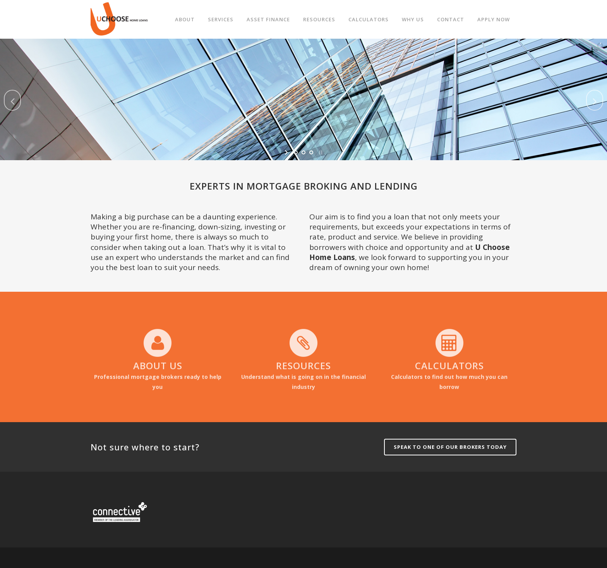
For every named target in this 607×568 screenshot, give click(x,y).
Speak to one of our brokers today (450, 446)
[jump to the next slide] (594, 100)
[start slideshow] (287, 152)
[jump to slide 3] (311, 152)
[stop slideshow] (320, 152)
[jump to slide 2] (303, 152)
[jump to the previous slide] (12, 100)
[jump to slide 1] (296, 152)
